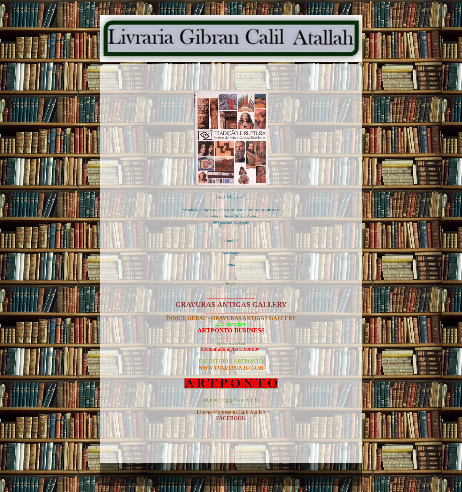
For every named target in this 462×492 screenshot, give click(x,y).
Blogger (266, 477)
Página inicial (232, 447)
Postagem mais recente (139, 447)
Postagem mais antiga (324, 447)
